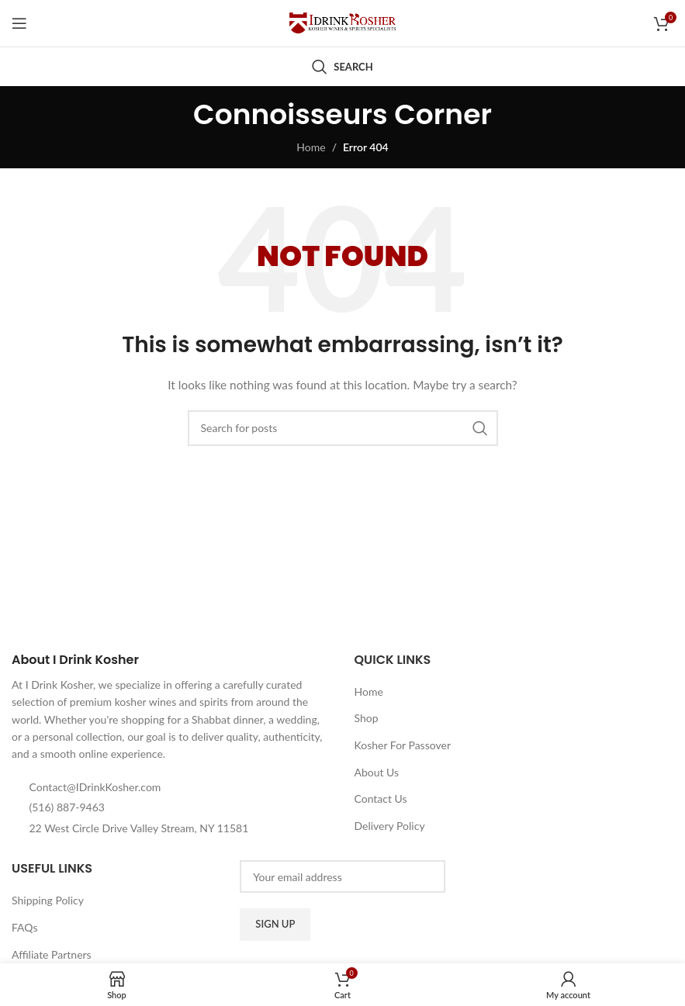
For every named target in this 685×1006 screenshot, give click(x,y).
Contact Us (380, 798)
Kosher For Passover (402, 745)
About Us (376, 772)
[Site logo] (343, 22)
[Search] (342, 66)
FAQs (24, 927)
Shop (366, 717)
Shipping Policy (48, 900)
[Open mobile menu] (19, 23)
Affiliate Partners (52, 954)
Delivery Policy (389, 825)
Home (310, 147)
